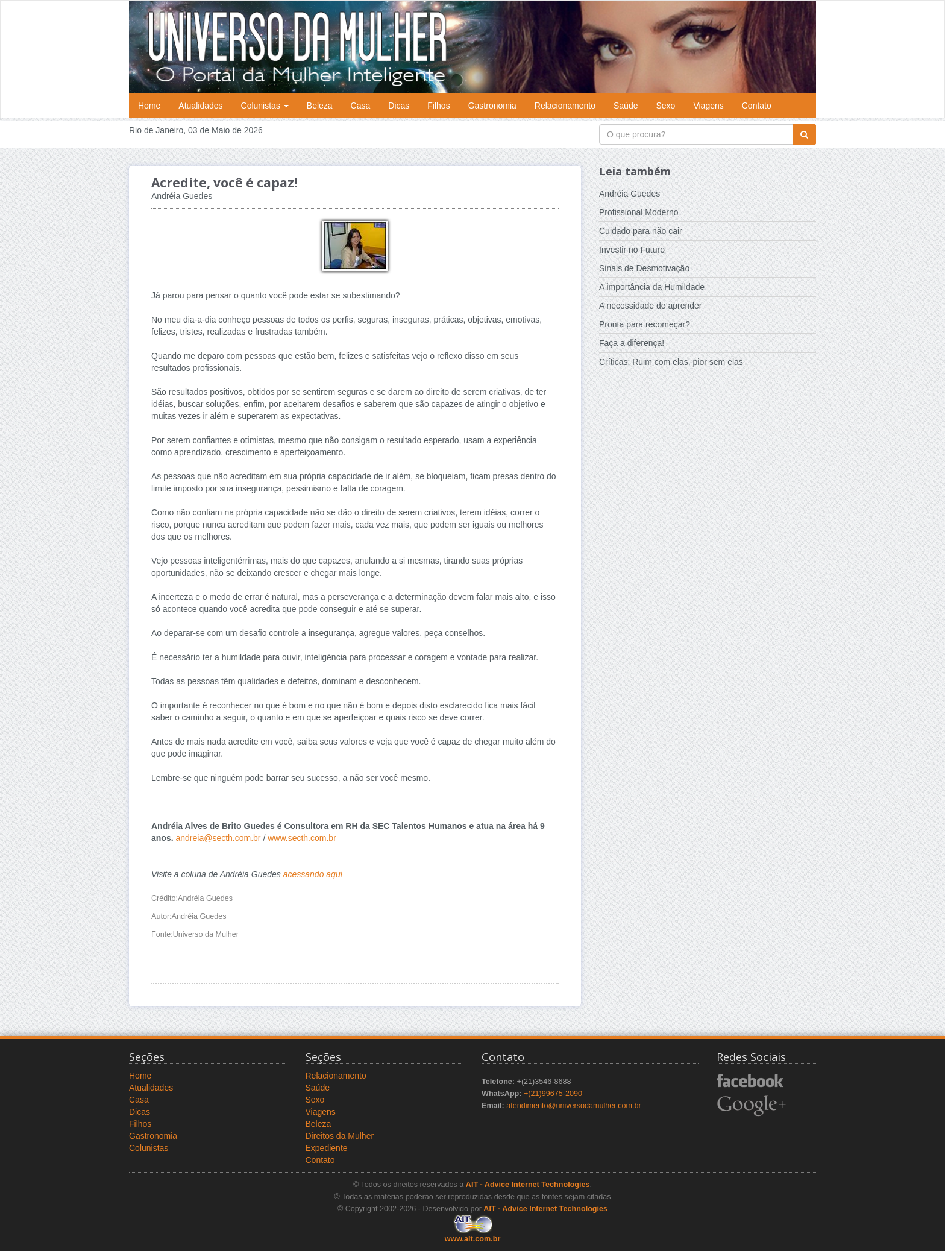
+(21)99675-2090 (553, 1093)
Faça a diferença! (631, 343)
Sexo (665, 105)
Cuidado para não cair (640, 231)
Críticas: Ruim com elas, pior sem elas (671, 362)
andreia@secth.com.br (217, 838)
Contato (756, 105)
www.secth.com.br (302, 838)
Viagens (708, 105)
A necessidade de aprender (650, 305)
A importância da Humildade (652, 287)
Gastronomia (492, 105)
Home (149, 105)
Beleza (320, 105)
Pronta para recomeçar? (644, 324)
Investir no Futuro (632, 249)
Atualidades (200, 105)
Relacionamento (565, 105)
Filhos (438, 105)
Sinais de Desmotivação (644, 268)
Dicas (398, 105)
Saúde (626, 105)
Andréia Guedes (629, 193)
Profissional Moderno (639, 212)
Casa (361, 105)
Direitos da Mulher (340, 1136)
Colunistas (265, 105)
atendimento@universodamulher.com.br (573, 1105)
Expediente (327, 1148)
